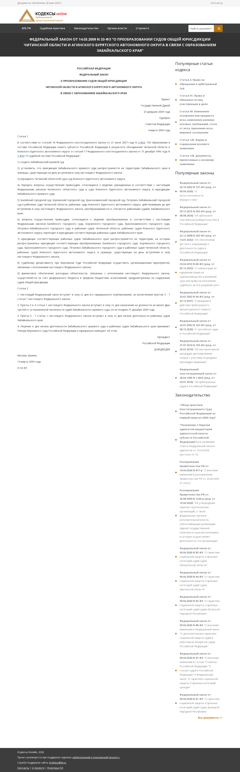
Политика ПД (55, 768)
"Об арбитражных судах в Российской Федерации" (199, 378)
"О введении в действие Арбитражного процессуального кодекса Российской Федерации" (197, 303)
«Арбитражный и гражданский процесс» (96, 757)
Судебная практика (52, 28)
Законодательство (86, 28)
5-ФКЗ (141, 142)
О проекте (142, 28)
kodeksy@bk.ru (57, 762)
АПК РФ (26, 28)
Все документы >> (210, 717)
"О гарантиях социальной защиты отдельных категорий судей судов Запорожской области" (200, 557)
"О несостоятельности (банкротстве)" (198, 191)
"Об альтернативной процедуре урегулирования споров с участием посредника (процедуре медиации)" (199, 351)
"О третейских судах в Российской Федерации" (199, 327)
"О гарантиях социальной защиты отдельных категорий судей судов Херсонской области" (200, 581)
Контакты (217, 3)
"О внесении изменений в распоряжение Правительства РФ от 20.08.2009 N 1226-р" (199, 472)
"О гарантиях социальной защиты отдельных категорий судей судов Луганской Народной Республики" (200, 605)
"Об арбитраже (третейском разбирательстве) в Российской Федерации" (199, 215)
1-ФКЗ (21, 155)
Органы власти (117, 28)
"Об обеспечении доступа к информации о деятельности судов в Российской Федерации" (198, 242)
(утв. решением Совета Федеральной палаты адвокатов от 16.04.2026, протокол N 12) (197, 439)
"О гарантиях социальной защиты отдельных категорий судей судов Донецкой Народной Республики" (200, 703)
